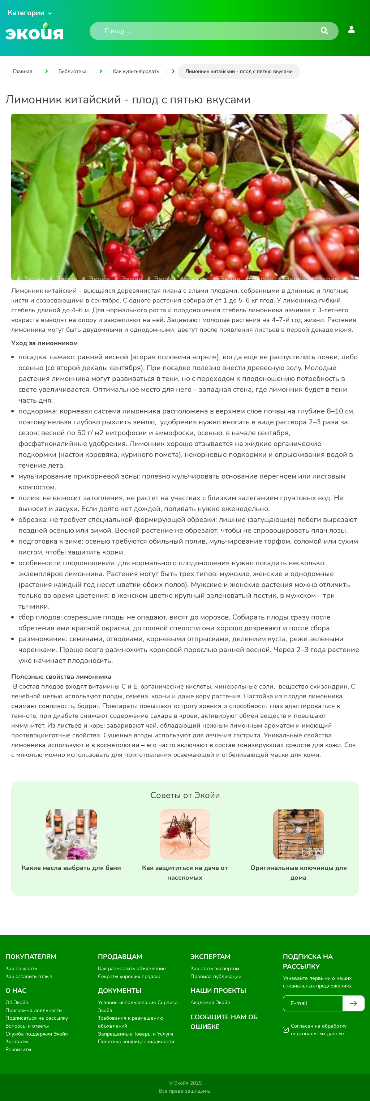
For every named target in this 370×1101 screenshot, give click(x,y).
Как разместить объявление (132, 968)
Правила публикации (215, 976)
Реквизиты (18, 1049)
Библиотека (73, 71)
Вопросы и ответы (27, 1026)
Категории (26, 13)
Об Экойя (16, 1002)
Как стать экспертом (214, 968)
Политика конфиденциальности (136, 1041)
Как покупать (21, 968)
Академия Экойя (210, 1002)
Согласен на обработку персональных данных (319, 1030)
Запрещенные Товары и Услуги (135, 1034)
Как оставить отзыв (28, 976)
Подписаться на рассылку (36, 1018)
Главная (23, 71)
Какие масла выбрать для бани (71, 868)
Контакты (16, 1041)
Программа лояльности (33, 1010)
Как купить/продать (136, 71)
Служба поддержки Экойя (36, 1034)
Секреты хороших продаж (129, 976)
